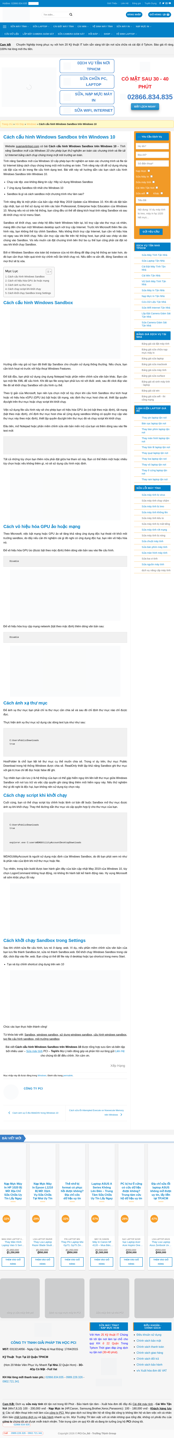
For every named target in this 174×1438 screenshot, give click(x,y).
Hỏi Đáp (94, 34)
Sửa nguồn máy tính (153, 564)
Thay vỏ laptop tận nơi (154, 464)
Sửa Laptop (41, 26)
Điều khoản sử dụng (149, 1334)
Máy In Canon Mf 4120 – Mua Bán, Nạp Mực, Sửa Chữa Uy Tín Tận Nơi (101, 1244)
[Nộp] (71, 15)
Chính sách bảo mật (149, 1340)
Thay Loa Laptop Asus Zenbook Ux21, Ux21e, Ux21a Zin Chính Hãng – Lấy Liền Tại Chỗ (161, 1244)
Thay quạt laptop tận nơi (155, 453)
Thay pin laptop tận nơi (154, 417)
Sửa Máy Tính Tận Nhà (154, 255)
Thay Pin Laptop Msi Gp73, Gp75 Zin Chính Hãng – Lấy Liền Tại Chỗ (72, 1244)
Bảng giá (136, 3)
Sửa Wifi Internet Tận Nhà (156, 307)
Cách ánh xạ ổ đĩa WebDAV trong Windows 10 (32, 1113)
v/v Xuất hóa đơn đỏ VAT (152, 1370)
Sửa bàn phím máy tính (154, 547)
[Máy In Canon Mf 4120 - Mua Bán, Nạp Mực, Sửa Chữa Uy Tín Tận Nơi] (102, 1223)
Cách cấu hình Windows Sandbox (26, 276)
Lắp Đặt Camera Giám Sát (38, 34)
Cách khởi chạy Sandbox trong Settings (29, 293)
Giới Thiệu (112, 3)
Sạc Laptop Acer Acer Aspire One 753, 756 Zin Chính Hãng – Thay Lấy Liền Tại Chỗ (131, 1244)
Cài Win (83, 26)
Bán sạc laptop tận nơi (154, 423)
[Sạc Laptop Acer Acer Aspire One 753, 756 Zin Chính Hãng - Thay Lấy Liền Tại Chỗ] (131, 1223)
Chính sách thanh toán (150, 1346)
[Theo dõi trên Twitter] (163, 3)
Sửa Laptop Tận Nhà (153, 260)
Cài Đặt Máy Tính (63, 26)
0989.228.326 (74, 1377)
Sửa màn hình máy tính (154, 552)
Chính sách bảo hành (149, 1364)
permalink (68, 1075)
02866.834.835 (55, 1377)
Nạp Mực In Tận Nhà (153, 296)
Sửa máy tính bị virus (153, 494)
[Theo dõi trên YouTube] (170, 3)
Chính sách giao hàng (150, 1352)
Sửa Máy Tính (20, 26)
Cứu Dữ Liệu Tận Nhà (154, 302)
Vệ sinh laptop (126, 34)
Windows (31, 124)
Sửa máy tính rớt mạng (154, 529)
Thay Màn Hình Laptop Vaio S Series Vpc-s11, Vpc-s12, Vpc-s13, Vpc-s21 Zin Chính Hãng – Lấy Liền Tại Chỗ (13, 1244)
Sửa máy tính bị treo (153, 506)
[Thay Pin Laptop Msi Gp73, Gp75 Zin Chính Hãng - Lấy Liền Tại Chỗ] (72, 1223)
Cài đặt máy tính (143, 1404)
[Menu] (5, 26)
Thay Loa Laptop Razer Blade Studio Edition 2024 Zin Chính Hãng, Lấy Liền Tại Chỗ (42, 1244)
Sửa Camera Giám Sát (71, 34)
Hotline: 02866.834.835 (21, 3)
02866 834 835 (17, 1424)
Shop (108, 34)
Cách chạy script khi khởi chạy (24, 289)
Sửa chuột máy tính (152, 541)
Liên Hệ (124, 3)
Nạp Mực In (143, 26)
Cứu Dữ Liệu (11, 34)
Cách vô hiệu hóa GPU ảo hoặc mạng (28, 280)
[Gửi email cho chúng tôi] (167, 3)
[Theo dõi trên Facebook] (160, 3)
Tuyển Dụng (150, 3)
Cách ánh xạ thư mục (19, 285)
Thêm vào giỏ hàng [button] (13, 1262)
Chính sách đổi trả (148, 1358)
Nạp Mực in (56, 1408)
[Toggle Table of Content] (47, 272)
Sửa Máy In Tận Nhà (153, 290)
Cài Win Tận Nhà (151, 275)
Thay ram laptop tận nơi (155, 479)
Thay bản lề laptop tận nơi (156, 447)
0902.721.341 (11, 1381)
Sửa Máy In (124, 26)
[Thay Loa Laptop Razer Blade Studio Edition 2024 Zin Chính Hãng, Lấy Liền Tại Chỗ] (43, 1223)
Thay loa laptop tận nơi (154, 458)
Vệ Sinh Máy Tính (102, 26)
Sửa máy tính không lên (155, 512)
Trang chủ (7, 124)
